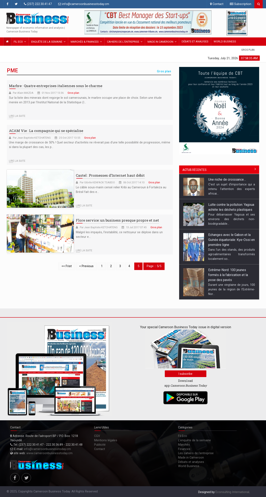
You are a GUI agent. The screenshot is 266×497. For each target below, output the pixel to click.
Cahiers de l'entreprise (123, 41)
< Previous (86, 266)
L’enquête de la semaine (194, 440)
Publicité (100, 444)
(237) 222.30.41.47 (38, 4)
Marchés (184, 444)
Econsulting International (232, 492)
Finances (184, 449)
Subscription (240, 4)
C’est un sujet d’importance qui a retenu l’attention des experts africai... (231, 189)
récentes (194, 169)
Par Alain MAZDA (23, 92)
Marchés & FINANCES (85, 41)
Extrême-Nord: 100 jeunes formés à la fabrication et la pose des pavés (228, 275)
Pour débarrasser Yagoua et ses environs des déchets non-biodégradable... (231, 219)
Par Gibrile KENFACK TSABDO (97, 182)
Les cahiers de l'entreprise (196, 453)
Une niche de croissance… (227, 179)
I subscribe (185, 373)
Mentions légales (105, 440)
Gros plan (248, 49)
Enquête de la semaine (46, 41)
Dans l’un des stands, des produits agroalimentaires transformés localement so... (231, 254)
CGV (97, 436)
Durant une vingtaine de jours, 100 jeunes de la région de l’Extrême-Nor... (231, 289)
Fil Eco (18, 41)
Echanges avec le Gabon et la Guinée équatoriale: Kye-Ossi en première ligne (231, 240)
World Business (225, 41)
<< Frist (67, 266)
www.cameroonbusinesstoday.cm (49, 453)
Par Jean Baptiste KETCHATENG (32, 137)
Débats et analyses (195, 41)
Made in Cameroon (160, 41)
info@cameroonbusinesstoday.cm (83, 4)
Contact (216, 4)
